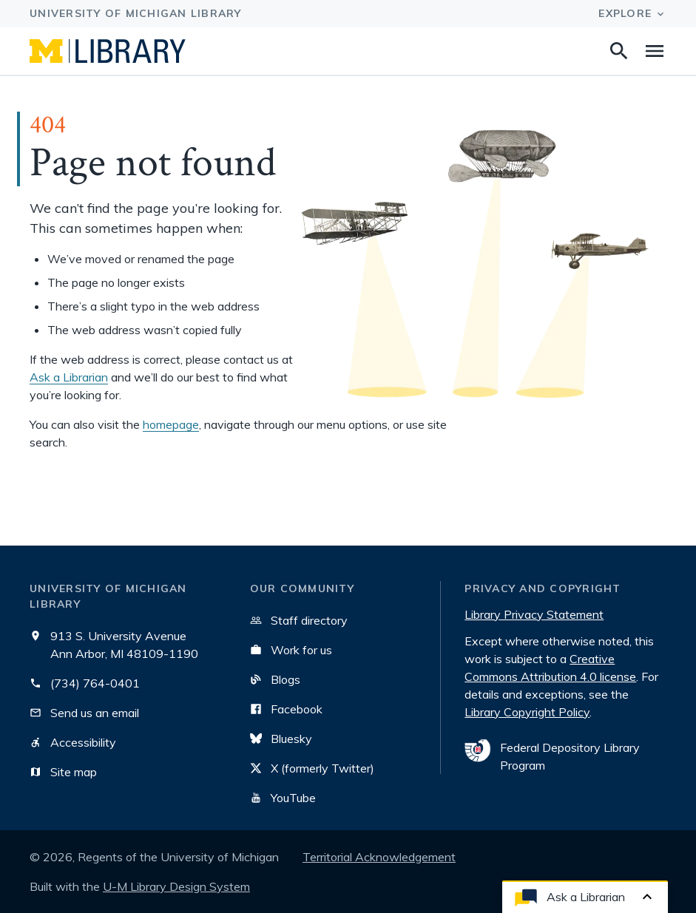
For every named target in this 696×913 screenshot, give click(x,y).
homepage (171, 424)
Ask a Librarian (69, 377)
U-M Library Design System (176, 886)
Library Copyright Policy (526, 712)
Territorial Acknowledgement (379, 856)
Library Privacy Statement (534, 614)
